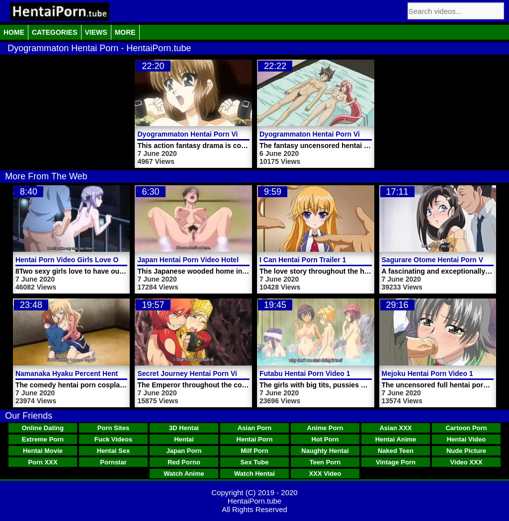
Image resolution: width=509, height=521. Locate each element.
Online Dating (43, 428)
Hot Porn (325, 439)
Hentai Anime (396, 439)
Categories (55, 32)
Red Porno (184, 462)
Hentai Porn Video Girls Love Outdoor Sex (85, 260)
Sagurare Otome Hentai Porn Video (440, 260)
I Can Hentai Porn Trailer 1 (302, 260)
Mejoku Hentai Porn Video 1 (427, 373)
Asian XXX (395, 428)
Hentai (184, 439)
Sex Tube (255, 462)
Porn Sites (113, 428)
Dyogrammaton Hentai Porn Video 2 (196, 134)
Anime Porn (325, 428)
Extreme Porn (43, 439)
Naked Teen (396, 450)
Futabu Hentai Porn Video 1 (304, 373)
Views (96, 32)
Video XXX (466, 462)
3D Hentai (184, 428)
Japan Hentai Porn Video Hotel (188, 260)
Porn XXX (42, 462)
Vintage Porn (396, 462)
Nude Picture (466, 450)
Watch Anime (184, 473)
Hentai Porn (255, 439)
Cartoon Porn (466, 428)
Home (13, 32)
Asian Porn (255, 428)
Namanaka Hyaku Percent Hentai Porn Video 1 (91, 373)
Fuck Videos (113, 439)
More (125, 32)
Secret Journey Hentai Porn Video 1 (196, 373)
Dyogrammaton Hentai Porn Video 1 (318, 134)
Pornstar (113, 462)
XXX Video (325, 473)
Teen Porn (325, 462)
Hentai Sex (113, 450)
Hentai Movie (43, 450)
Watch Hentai (254, 473)
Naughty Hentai (324, 450)
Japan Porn (184, 450)
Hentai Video (466, 439)
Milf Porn (254, 450)
